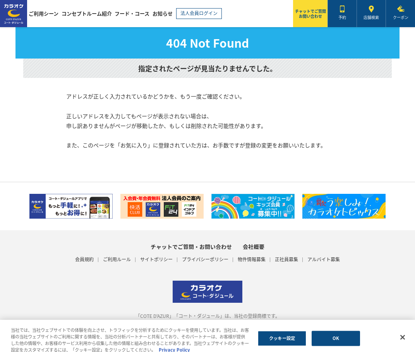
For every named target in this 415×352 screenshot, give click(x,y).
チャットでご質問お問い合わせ (310, 13)
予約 (342, 17)
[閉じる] (402, 339)
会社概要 (253, 246)
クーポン (400, 17)
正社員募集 (286, 259)
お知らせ (163, 13)
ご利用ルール (117, 259)
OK (336, 340)
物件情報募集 (252, 259)
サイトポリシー (156, 259)
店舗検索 (371, 17)
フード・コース (132, 13)
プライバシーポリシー (205, 259)
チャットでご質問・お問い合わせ (191, 246)
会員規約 (84, 259)
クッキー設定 (282, 340)
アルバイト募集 (323, 259)
